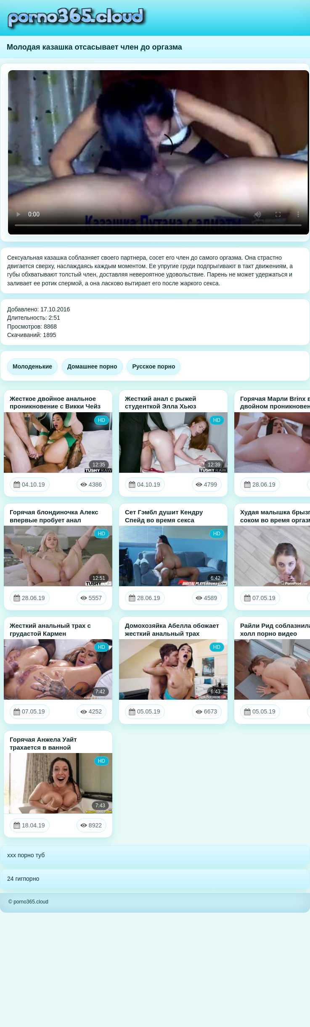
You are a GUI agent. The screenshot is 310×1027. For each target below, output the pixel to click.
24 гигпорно (23, 878)
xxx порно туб (26, 855)
